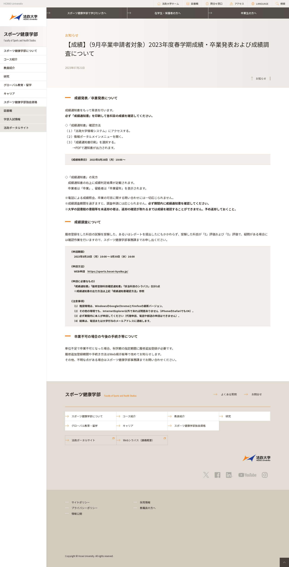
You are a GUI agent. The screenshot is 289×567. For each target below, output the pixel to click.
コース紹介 (10, 59)
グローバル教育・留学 (18, 85)
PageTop (284, 562)
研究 (6, 76)
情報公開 (77, 513)
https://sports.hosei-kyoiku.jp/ (108, 271)
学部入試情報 (12, 119)
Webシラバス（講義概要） (138, 440)
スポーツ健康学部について (20, 51)
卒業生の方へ (248, 13)
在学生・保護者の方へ (168, 13)
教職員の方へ (148, 508)
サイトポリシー (81, 502)
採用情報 (145, 502)
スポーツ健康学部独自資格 (20, 102)
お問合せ (256, 394)
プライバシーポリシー (85, 508)
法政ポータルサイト (16, 128)
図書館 (8, 111)
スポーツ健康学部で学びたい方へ (86, 13)
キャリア (9, 93)
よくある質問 (229, 394)
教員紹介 (9, 68)
